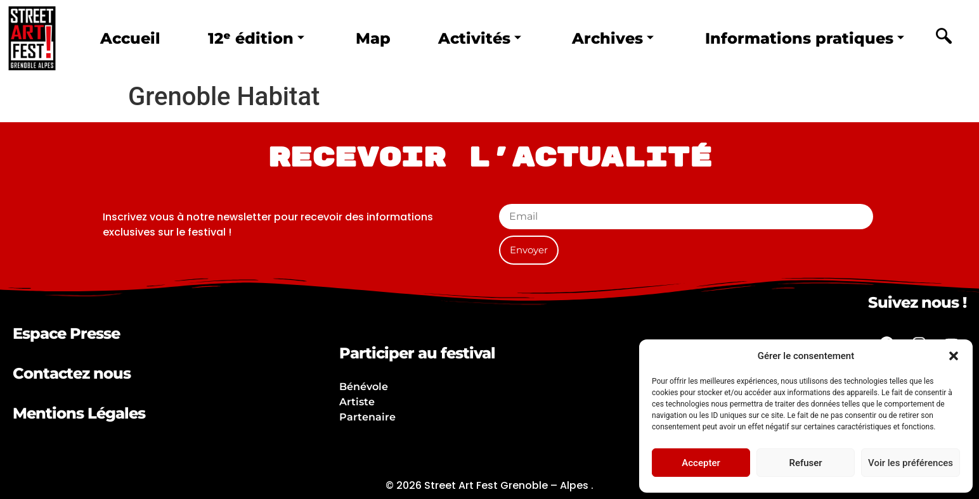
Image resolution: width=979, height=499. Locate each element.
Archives (609, 37)
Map (371, 37)
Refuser (805, 463)
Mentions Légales (79, 413)
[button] (953, 356)
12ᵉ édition (256, 37)
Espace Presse (66, 333)
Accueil (131, 37)
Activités (477, 37)
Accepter (701, 463)
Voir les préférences (910, 463)
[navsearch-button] (943, 37)
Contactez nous (72, 373)
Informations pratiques (803, 37)
